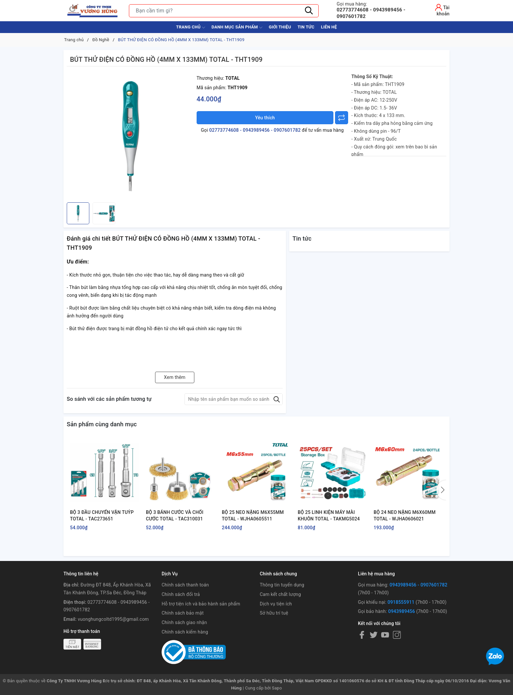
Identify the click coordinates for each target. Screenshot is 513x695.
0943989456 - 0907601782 (419, 584)
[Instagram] (397, 635)
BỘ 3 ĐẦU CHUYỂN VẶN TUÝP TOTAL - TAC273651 (102, 515)
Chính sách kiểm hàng (185, 632)
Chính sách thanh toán (185, 584)
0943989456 (401, 611)
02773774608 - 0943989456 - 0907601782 (378, 10)
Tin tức (305, 27)
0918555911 (401, 602)
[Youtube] (385, 635)
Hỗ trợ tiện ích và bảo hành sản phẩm (201, 603)
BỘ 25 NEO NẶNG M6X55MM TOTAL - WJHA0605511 (253, 515)
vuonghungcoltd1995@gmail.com (113, 619)
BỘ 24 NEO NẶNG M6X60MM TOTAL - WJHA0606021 (405, 515)
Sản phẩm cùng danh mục (102, 424)
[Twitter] (374, 635)
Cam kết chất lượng (280, 594)
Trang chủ (190, 27)
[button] (441, 490)
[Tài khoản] (437, 10)
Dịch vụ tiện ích (276, 603)
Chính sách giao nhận (184, 622)
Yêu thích (265, 117)
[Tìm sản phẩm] (224, 10)
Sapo (277, 688)
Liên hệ (329, 27)
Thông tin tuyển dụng (282, 584)
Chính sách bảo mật (182, 613)
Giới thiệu (280, 27)
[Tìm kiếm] (309, 11)
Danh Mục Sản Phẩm (237, 27)
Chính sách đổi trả (181, 594)
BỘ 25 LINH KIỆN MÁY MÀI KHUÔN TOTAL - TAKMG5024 (329, 515)
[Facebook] (362, 635)
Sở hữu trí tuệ (274, 613)
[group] (130, 136)
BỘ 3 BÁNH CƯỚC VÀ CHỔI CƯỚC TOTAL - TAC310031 (174, 515)
